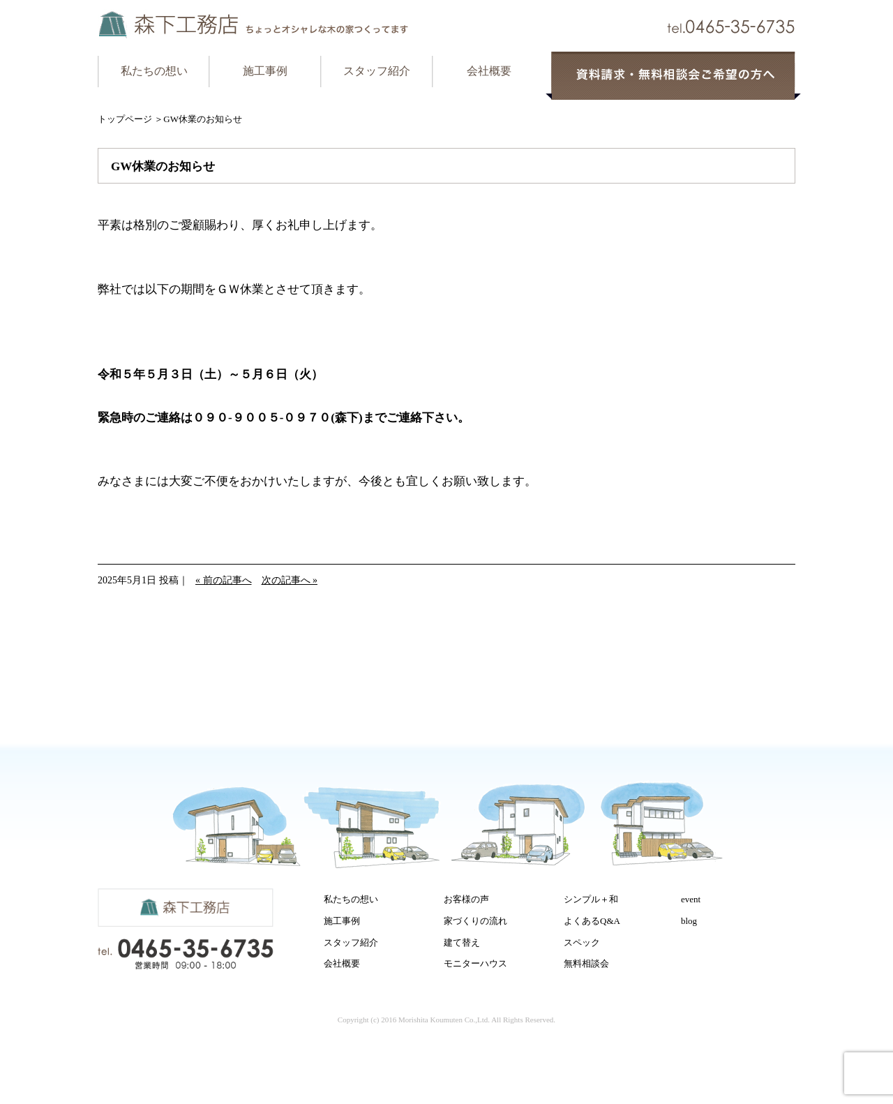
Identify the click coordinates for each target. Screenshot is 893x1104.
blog (689, 921)
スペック (582, 942)
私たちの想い (154, 71)
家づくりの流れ (475, 921)
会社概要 (489, 71)
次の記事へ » (290, 580)
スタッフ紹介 (376, 71)
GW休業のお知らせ (163, 166)
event (690, 899)
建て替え (462, 942)
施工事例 (265, 71)
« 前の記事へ (223, 580)
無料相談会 (586, 963)
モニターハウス (475, 963)
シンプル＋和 (591, 899)
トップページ (125, 119)
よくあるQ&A (592, 921)
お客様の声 (466, 899)
